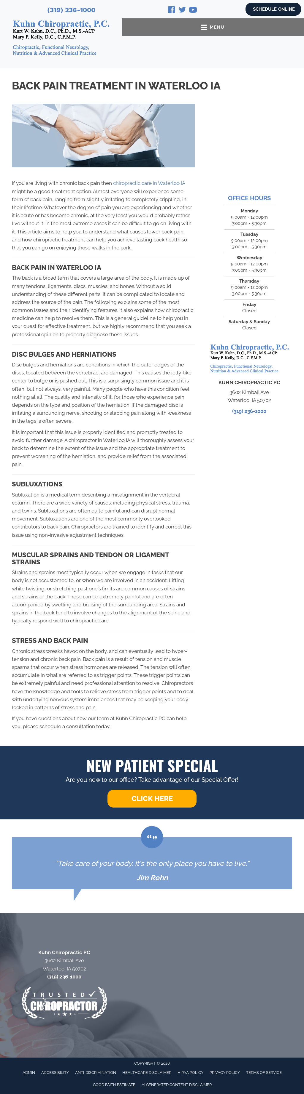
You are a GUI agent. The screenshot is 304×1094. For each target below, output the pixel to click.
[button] (152, 799)
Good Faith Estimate (114, 1084)
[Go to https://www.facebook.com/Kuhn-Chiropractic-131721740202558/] (171, 10)
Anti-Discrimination (95, 1072)
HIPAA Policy (190, 1072)
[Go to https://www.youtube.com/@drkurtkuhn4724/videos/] (193, 10)
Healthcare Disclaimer (146, 1072)
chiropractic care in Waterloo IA (149, 183)
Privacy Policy (225, 1072)
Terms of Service (264, 1072)
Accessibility (55, 1072)
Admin (29, 1072)
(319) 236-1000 (71, 10)
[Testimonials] (152, 863)
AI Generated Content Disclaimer (177, 1084)
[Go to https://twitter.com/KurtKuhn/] (182, 10)
